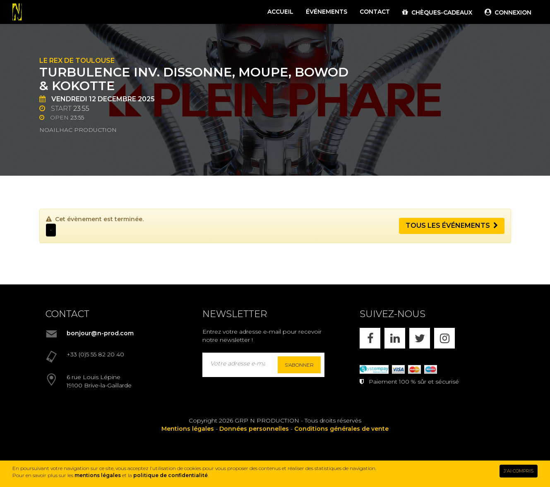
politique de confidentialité (170, 475)
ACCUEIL (280, 11)
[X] (419, 338)
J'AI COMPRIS (518, 471)
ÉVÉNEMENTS (326, 11)
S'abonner (299, 365)
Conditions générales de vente (341, 428)
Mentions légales (187, 428)
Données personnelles (254, 428)
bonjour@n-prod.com (100, 333)
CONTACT (375, 11)
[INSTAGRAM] (444, 338)
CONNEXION (508, 12)
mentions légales (97, 475)
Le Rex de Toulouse (77, 60)
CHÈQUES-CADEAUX (437, 12)
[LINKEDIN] (394, 338)
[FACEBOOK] (370, 338)
